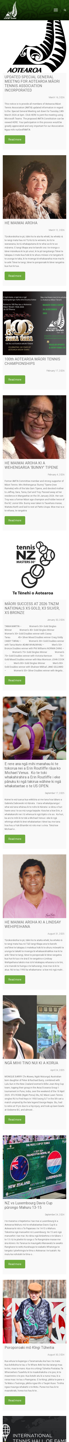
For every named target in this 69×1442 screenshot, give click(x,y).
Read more (14, 139)
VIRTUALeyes (44, 1440)
